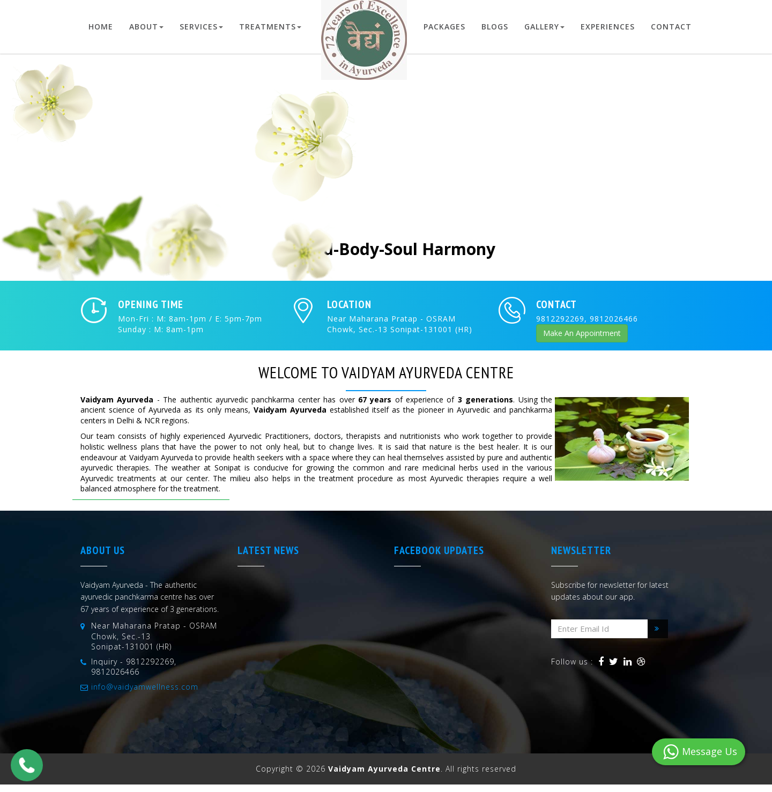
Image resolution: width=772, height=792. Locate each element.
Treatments (270, 26)
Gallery (544, 26)
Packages (444, 26)
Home (100, 26)
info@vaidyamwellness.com (144, 687)
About (146, 26)
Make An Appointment (582, 333)
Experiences (608, 26)
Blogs (494, 26)
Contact (671, 26)
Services (201, 26)
